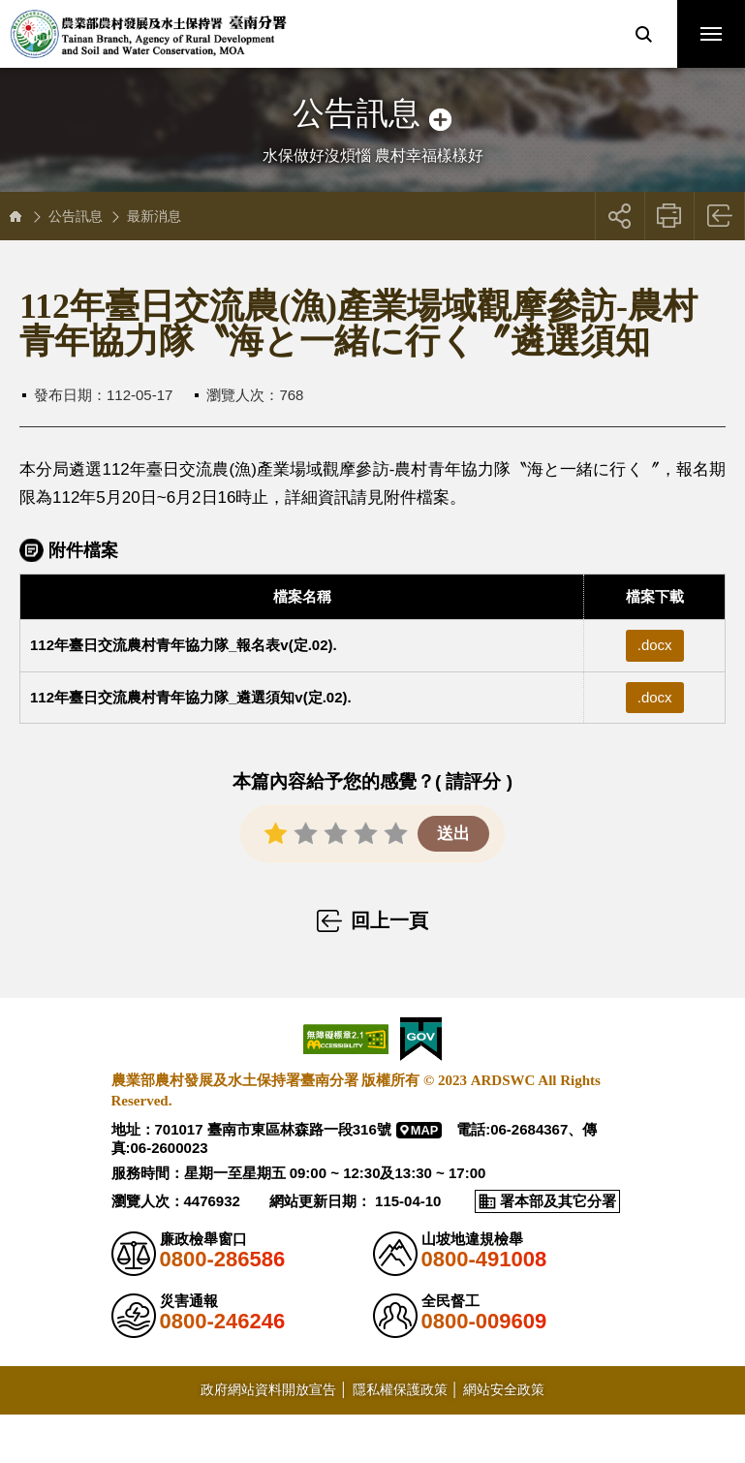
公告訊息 (75, 216)
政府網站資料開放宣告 (268, 1389)
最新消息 (154, 216)
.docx (654, 645)
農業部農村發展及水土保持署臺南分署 (148, 34)
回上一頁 (720, 216)
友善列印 (670, 216)
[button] (643, 34)
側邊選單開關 (372, 94)
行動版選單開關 (711, 37)
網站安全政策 (503, 1389)
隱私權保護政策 (400, 1389)
